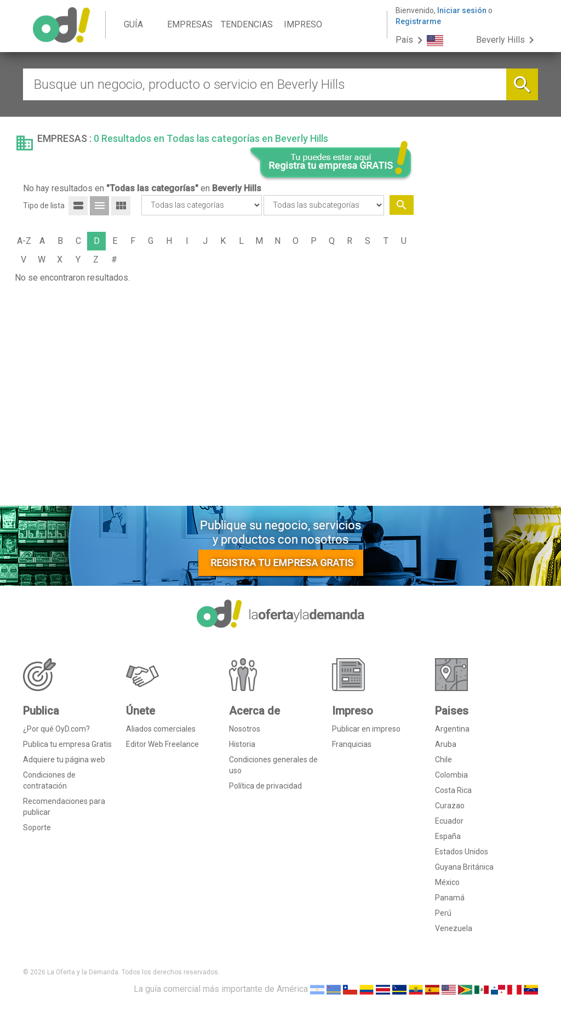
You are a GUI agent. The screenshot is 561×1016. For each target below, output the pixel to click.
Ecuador (449, 821)
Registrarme (418, 21)
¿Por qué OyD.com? (56, 728)
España (448, 836)
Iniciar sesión (461, 10)
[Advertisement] (480, 330)
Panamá (450, 897)
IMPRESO (303, 24)
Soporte (37, 827)
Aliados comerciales (161, 728)
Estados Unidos (461, 851)
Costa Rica (453, 790)
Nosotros (244, 728)
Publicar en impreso (366, 728)
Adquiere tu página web (64, 759)
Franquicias (351, 744)
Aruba (445, 744)
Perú (443, 913)
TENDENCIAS (247, 24)
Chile (443, 759)
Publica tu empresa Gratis (67, 744)
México (447, 882)
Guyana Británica (464, 867)
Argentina (452, 728)
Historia (242, 744)
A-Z (24, 241)
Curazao (450, 805)
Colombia (451, 774)
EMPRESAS (190, 24)
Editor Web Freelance (162, 744)
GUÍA (133, 24)
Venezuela (453, 928)
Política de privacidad (265, 785)
